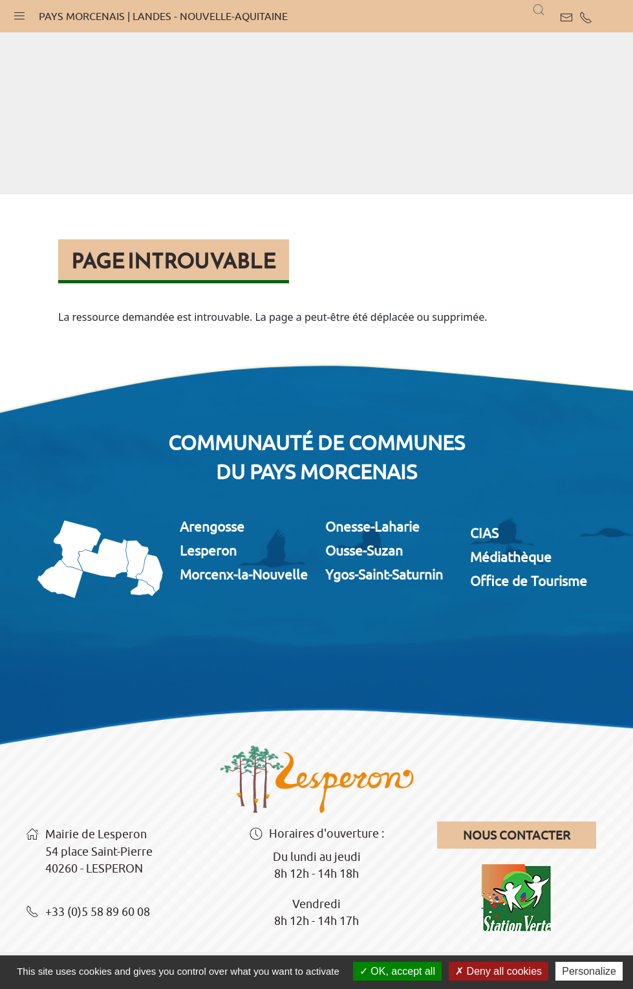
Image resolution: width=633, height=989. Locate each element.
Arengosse (212, 526)
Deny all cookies (498, 971)
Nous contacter (516, 835)
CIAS (484, 533)
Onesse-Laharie (372, 526)
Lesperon (208, 550)
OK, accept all (397, 971)
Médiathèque (511, 557)
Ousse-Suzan (364, 550)
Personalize (589, 971)
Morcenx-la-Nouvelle (244, 574)
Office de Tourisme (528, 581)
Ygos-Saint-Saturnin (384, 574)
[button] (19, 13)
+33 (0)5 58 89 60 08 (88, 912)
